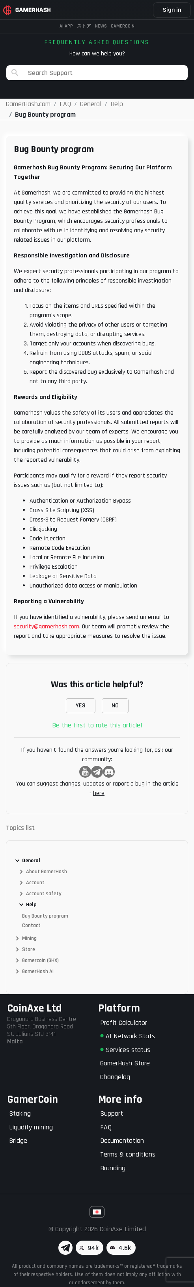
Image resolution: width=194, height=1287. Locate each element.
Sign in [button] (172, 10)
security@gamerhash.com (46, 626)
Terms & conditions (127, 1154)
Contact (31, 925)
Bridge (18, 1140)
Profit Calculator (123, 1022)
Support (111, 1113)
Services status (125, 1049)
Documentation (122, 1140)
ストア (84, 26)
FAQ (106, 1127)
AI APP (66, 26)
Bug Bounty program (45, 916)
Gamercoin (122, 26)
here (98, 793)
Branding (112, 1168)
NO (115, 705)
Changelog (115, 1076)
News (101, 26)
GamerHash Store (125, 1063)
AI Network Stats (127, 1036)
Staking (20, 1113)
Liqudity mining (31, 1127)
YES (81, 705)
